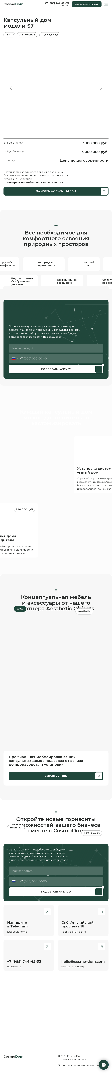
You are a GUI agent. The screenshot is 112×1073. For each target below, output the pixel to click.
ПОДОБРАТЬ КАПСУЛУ (56, 369)
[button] (87, 4)
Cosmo (13, 4)
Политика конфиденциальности (79, 1065)
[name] (56, 348)
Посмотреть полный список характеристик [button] (33, 182)
